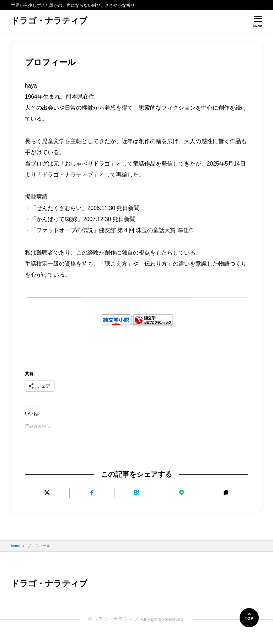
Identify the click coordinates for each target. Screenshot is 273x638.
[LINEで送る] (181, 492)
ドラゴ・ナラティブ (49, 21)
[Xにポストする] (47, 492)
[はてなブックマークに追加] (136, 492)
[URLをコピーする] (226, 492)
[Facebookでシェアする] (92, 492)
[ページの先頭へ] (249, 617)
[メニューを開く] (257, 21)
